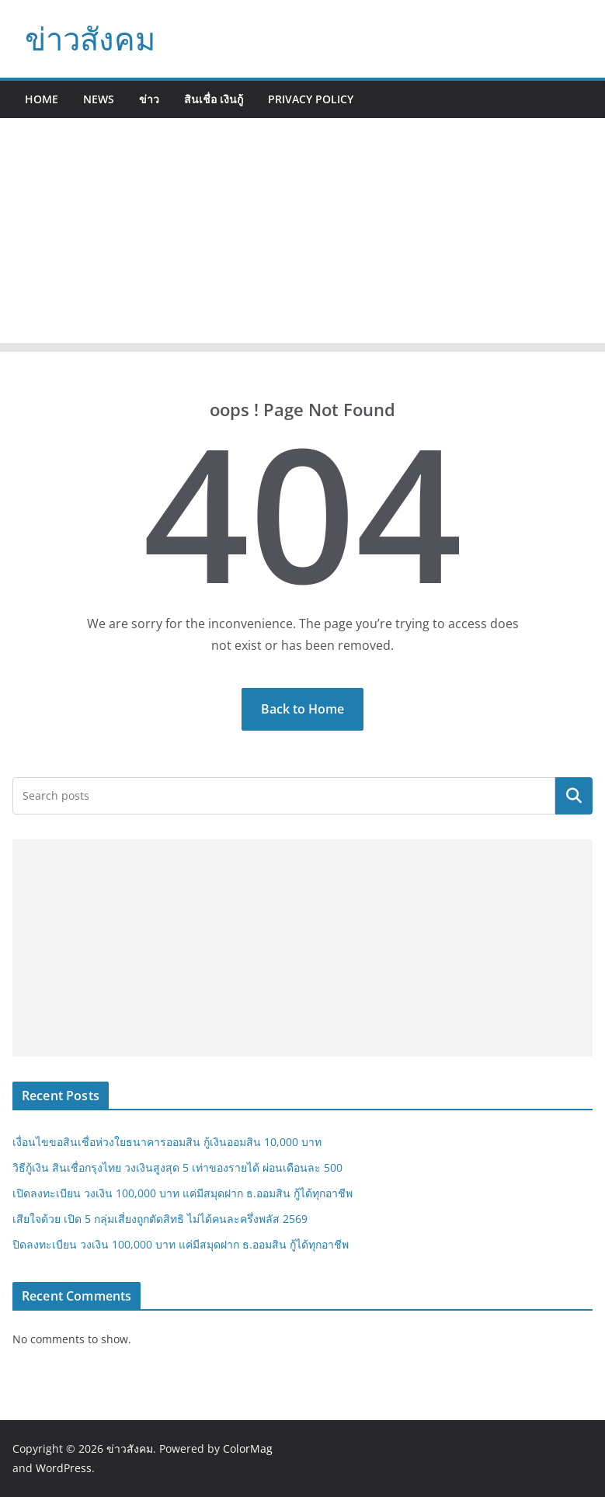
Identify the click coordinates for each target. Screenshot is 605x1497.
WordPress (64, 1468)
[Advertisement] (302, 234)
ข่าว (149, 99)
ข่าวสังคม (90, 38)
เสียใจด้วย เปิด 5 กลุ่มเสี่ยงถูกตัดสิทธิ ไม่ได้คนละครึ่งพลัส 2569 (160, 1218)
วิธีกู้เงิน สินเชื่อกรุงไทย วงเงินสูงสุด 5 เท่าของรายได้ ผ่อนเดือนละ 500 (177, 1167)
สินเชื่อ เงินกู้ (213, 99)
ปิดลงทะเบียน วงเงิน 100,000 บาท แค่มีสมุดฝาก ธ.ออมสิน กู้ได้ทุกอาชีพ (180, 1244)
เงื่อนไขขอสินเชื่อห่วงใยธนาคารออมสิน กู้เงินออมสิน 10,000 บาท (167, 1141)
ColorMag (248, 1448)
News (98, 99)
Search (574, 795)
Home (41, 99)
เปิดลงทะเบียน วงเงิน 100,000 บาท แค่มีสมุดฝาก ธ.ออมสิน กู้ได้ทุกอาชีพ (182, 1193)
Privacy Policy (310, 99)
